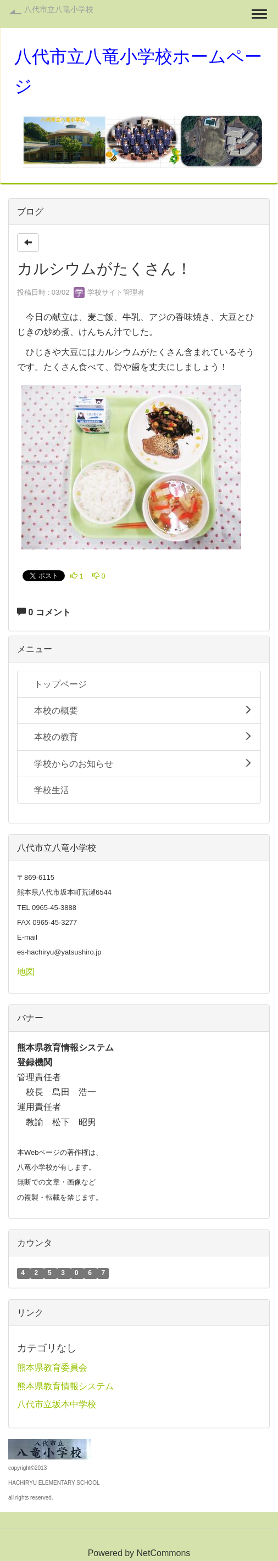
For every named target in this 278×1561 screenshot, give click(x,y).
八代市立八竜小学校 (58, 9)
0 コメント (44, 612)
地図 (26, 971)
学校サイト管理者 (109, 292)
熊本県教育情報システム (65, 1386)
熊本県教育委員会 (52, 1367)
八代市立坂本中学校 (56, 1404)
